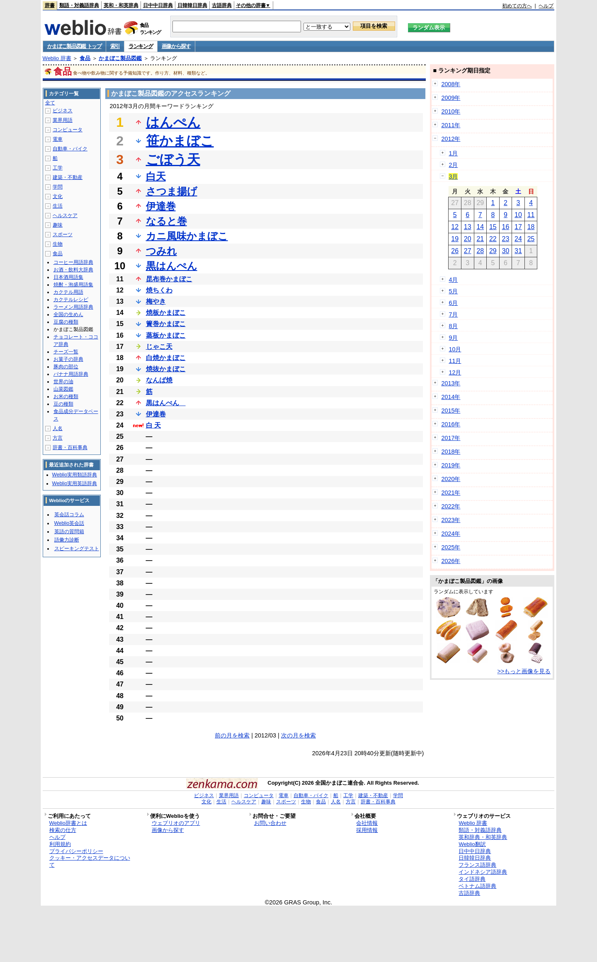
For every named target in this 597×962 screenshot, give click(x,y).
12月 (455, 372)
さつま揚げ (171, 191)
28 (480, 250)
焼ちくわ (159, 290)
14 (480, 226)
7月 (453, 314)
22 (493, 238)
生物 (58, 244)
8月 (453, 326)
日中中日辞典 (158, 5)
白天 (156, 176)
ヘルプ (546, 6)
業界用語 (63, 120)
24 (518, 238)
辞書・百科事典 (70, 447)
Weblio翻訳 (472, 844)
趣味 (58, 225)
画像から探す (176, 46)
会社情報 (367, 823)
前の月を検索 (232, 735)
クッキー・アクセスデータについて (89, 861)
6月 (453, 303)
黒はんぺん (171, 265)
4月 (453, 279)
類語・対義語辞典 (79, 5)
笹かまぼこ (180, 140)
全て (50, 102)
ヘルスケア (65, 215)
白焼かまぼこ (166, 357)
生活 (58, 206)
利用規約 (60, 844)
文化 (58, 196)
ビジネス (63, 111)
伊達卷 (156, 414)
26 (455, 250)
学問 (58, 187)
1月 (453, 153)
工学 (58, 168)
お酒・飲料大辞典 (73, 270)
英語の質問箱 (69, 531)
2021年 (450, 492)
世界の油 (63, 381)
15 (493, 226)
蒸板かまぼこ (166, 335)
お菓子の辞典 (68, 359)
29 (493, 250)
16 (506, 226)
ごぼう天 (173, 159)
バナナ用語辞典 (70, 374)
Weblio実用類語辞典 (74, 475)
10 (518, 214)
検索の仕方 (62, 830)
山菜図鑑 (63, 389)
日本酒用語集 (68, 277)
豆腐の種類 (65, 322)
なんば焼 (159, 380)
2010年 (450, 111)
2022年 (450, 506)
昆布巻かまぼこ (169, 279)
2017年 (450, 438)
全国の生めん (68, 314)
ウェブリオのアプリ (176, 823)
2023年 (450, 520)
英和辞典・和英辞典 (483, 837)
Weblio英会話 (69, 523)
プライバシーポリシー (76, 851)
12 (455, 226)
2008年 (450, 84)
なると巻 (166, 221)
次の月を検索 (298, 735)
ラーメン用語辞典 (73, 307)
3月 (453, 176)
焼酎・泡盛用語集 (73, 285)
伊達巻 (161, 206)
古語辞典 (222, 5)
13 (467, 226)
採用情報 (367, 830)
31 (518, 250)
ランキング (141, 46)
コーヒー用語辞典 (73, 262)
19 (455, 238)
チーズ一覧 (65, 352)
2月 (453, 165)
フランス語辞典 (477, 865)
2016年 (450, 424)
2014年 (450, 397)
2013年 (450, 383)
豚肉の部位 (65, 367)
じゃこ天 (159, 346)
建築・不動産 (68, 177)
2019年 (450, 465)
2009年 (450, 97)
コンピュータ (68, 130)
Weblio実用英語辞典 (74, 483)
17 (518, 226)
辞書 (50, 5)
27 (467, 250)
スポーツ (63, 234)
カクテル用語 (68, 292)
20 (467, 238)
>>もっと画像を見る (524, 671)
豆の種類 (63, 404)
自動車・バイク (70, 149)
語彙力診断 (66, 540)
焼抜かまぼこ (166, 368)
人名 (58, 428)
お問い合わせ (270, 823)
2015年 (450, 410)
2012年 (450, 138)
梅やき (156, 301)
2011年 (450, 125)
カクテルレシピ (70, 299)
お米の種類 (65, 396)
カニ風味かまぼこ (187, 236)
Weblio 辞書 (57, 58)
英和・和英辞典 (121, 5)
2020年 (450, 479)
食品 (85, 58)
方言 (58, 438)
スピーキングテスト (76, 548)
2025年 (450, 547)
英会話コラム (69, 514)
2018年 (450, 451)
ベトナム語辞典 (477, 886)
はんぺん (173, 122)
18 (531, 226)
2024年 (450, 533)
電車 (58, 139)
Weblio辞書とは (68, 823)
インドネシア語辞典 (483, 872)
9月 (453, 337)
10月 (455, 349)
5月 (453, 291)
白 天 (153, 425)
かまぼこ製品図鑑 (120, 58)
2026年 (450, 561)
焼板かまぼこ (166, 312)
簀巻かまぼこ (166, 323)
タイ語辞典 (472, 879)
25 (531, 238)
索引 (115, 46)
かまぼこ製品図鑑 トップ (74, 46)
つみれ (161, 250)
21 (480, 238)
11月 (455, 361)
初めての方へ (517, 6)
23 (506, 238)
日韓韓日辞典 (192, 5)
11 (531, 214)
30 (506, 250)
